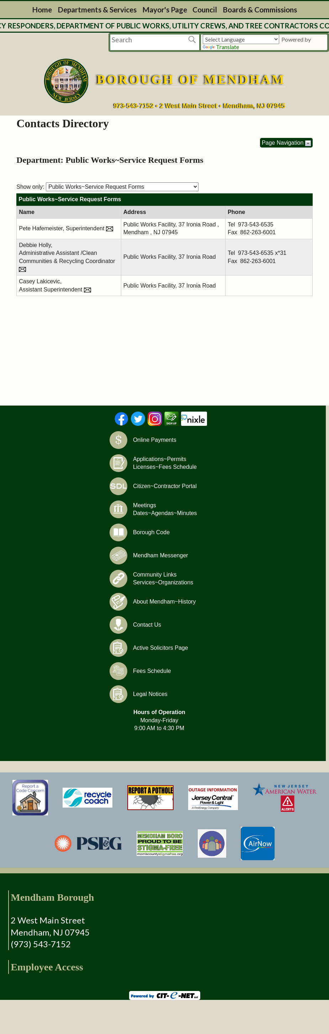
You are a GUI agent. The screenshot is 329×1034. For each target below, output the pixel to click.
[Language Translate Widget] (241, 39)
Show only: (30, 187)
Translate (221, 46)
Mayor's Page (164, 9)
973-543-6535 (256, 224)
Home (42, 9)
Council (204, 9)
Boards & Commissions (260, 9)
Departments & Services (97, 9)
